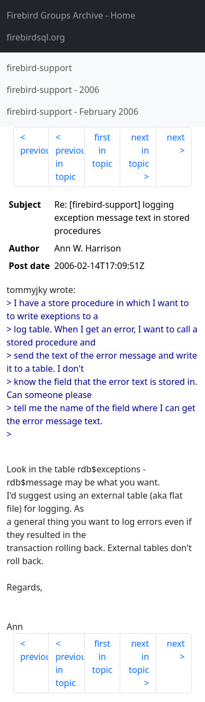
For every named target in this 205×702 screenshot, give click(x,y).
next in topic (138, 150)
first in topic (102, 150)
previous (34, 150)
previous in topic (69, 163)
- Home (71, 15)
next (176, 137)
